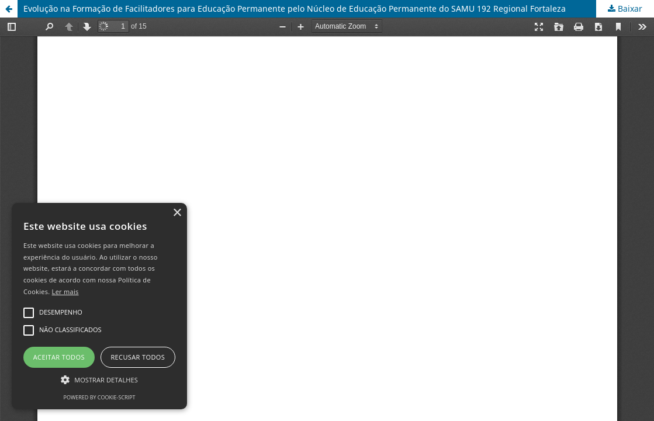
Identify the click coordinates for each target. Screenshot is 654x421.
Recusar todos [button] (137, 357)
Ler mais (65, 291)
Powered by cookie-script (100, 397)
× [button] (176, 213)
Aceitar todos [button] (59, 357)
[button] (99, 380)
